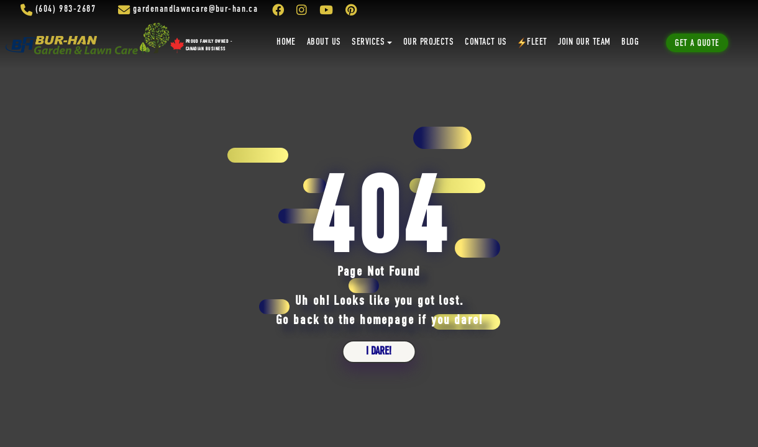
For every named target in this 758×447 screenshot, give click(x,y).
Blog (630, 42)
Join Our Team (584, 42)
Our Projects (428, 42)
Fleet (532, 42)
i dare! (378, 351)
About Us (324, 42)
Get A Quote (697, 43)
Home (286, 42)
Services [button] (368, 42)
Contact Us (486, 42)
